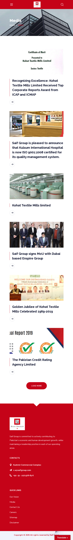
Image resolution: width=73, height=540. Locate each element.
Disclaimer (14, 522)
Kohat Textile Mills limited (31, 205)
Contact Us (15, 507)
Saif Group (54, 535)
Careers (13, 512)
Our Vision (14, 496)
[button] (62, 4)
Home (12, 25)
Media (12, 502)
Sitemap (13, 517)
